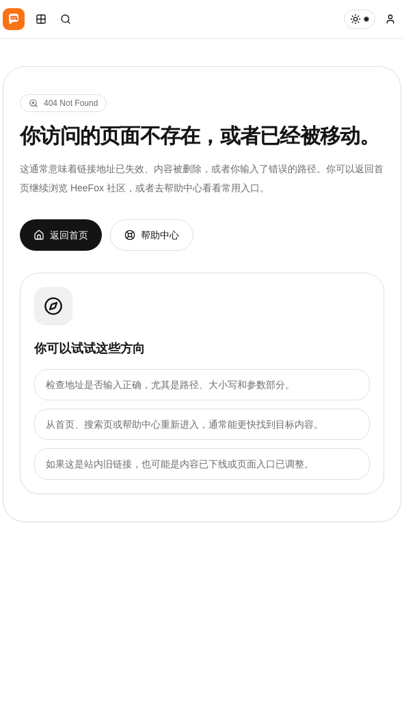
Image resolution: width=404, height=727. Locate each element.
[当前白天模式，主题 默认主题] (359, 19)
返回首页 (60, 235)
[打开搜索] (66, 19)
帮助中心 (151, 235)
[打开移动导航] (41, 19)
